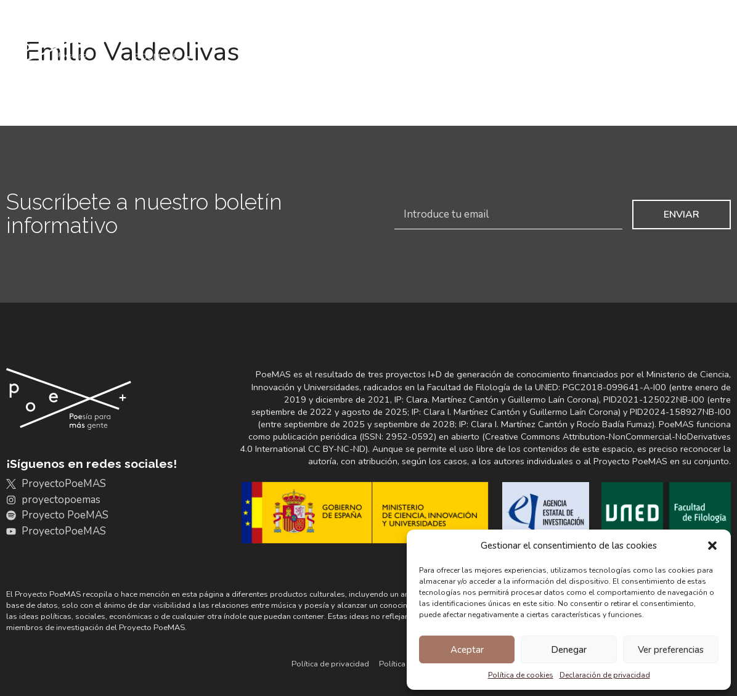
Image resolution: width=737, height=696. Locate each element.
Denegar (569, 650)
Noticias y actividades (656, 29)
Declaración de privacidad (605, 675)
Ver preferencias (671, 650)
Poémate (163, 57)
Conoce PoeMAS (170, 28)
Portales (442, 29)
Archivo (271, 28)
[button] (712, 545)
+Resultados (532, 28)
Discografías (359, 29)
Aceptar (467, 650)
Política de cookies (520, 675)
